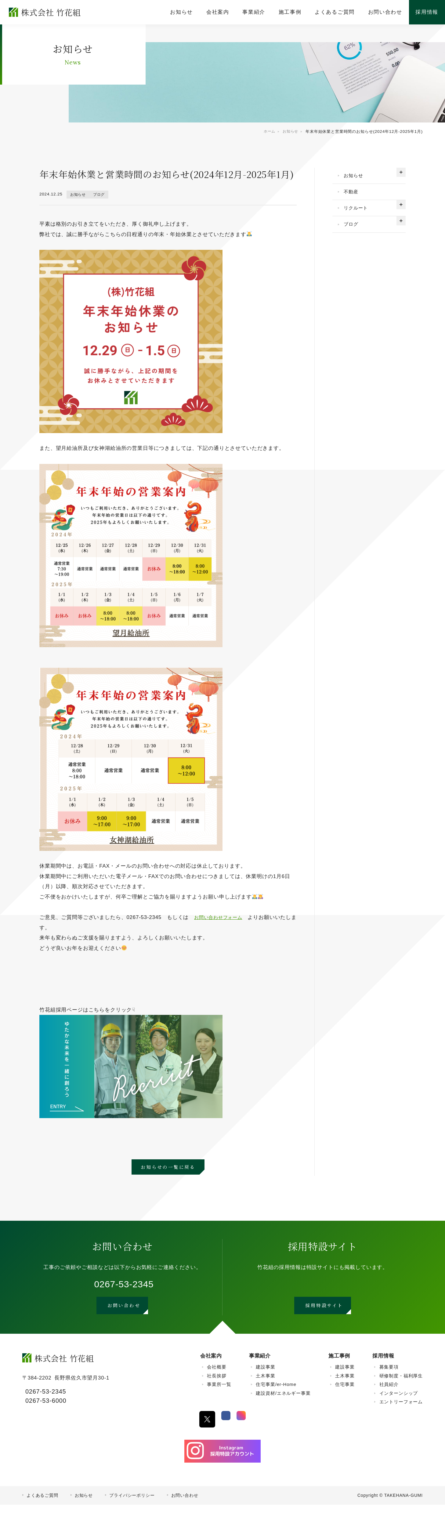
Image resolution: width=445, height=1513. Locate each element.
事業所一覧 (219, 1392)
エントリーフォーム (401, 1410)
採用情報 (383, 1364)
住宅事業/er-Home (276, 1392)
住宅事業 (344, 1392)
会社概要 (216, 1375)
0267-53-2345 (123, 1286)
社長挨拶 (216, 1383)
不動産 (353, 195)
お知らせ (79, 194)
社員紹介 (389, 1392)
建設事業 (265, 1375)
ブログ (102, 194)
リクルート (358, 213)
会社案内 (211, 1364)
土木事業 (265, 1383)
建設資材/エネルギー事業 (283, 1401)
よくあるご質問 (42, 1503)
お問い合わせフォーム (221, 917)
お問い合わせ (184, 1503)
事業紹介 (260, 1364)
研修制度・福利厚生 (401, 1383)
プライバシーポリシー (131, 1503)
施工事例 (339, 1364)
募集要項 (389, 1375)
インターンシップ (398, 1401)
